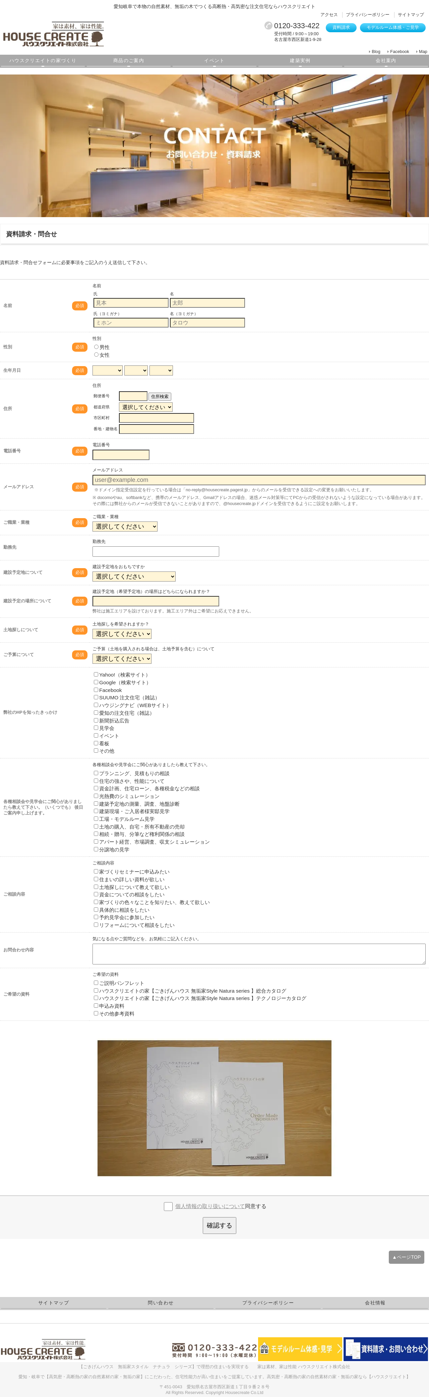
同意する (220, 1206)
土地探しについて (20, 629)
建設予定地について (23, 572)
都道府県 (102, 407)
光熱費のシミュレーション (127, 796)
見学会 (104, 728)
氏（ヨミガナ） (108, 314)
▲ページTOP (406, 1257)
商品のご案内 (128, 60)
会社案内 (386, 60)
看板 (101, 743)
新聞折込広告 (111, 721)
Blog (376, 51)
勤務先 (9, 547)
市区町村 (102, 418)
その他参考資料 (114, 1013)
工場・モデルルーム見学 (124, 819)
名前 (7, 305)
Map (423, 51)
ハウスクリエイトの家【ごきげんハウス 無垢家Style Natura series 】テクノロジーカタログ (200, 998)
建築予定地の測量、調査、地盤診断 (137, 804)
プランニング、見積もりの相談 (132, 773)
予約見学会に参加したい (124, 917)
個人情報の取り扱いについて (210, 1206)
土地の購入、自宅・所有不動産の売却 (139, 827)
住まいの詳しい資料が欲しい (129, 879)
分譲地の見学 (111, 849)
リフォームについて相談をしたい (134, 925)
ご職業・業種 (16, 522)
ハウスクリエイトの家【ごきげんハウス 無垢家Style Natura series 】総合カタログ (190, 991)
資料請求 (341, 27)
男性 (102, 347)
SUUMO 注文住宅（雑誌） (127, 697)
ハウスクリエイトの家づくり (42, 60)
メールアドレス (18, 486)
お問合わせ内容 (18, 949)
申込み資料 (109, 1006)
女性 (102, 355)
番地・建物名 (106, 429)
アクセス (329, 14)
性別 (7, 346)
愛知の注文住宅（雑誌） (124, 713)
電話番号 (12, 450)
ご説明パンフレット (119, 983)
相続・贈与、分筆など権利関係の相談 (139, 834)
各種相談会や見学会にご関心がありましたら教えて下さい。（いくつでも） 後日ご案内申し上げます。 (43, 807)
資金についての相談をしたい (129, 894)
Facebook (399, 51)
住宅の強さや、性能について (129, 781)
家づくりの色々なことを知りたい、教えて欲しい (152, 902)
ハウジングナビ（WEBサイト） (132, 705)
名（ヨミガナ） (184, 314)
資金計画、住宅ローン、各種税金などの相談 (147, 788)
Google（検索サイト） (122, 682)
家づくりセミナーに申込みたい (132, 872)
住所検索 (160, 396)
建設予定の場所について (27, 600)
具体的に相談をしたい (121, 910)
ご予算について (18, 654)
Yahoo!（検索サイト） (122, 675)
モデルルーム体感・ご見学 (393, 27)
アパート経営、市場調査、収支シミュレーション (152, 842)
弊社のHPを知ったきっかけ (30, 712)
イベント (214, 60)
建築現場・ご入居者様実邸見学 (132, 811)
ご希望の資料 (16, 994)
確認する (219, 1225)
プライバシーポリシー (367, 14)
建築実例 (300, 60)
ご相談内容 (14, 894)
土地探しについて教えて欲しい (132, 887)
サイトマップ (411, 14)
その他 (104, 751)
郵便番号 (102, 396)
